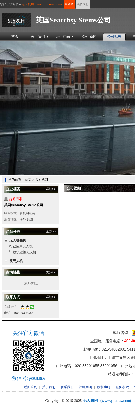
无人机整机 (17, 240)
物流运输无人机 (24, 252)
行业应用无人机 (21, 246)
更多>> (51, 272)
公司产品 (64, 36)
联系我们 (67, 387)
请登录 (69, 4)
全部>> (51, 231)
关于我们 (40, 36)
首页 (14, 36)
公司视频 (114, 36)
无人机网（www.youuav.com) (42, 4)
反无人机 (16, 261)
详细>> (51, 189)
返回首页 (30, 387)
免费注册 (82, 4)
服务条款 (122, 387)
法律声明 (85, 387)
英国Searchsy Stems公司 (23, 205)
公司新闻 (89, 36)
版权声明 (103, 387)
